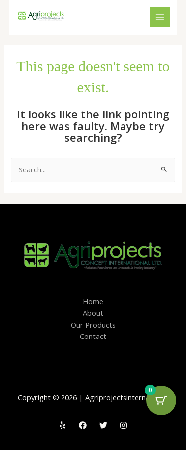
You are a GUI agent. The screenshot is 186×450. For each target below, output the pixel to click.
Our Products (93, 325)
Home (93, 301)
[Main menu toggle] (160, 17)
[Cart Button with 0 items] (161, 400)
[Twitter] (103, 425)
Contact (93, 336)
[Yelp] (62, 425)
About (93, 313)
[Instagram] (123, 425)
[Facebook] (83, 425)
